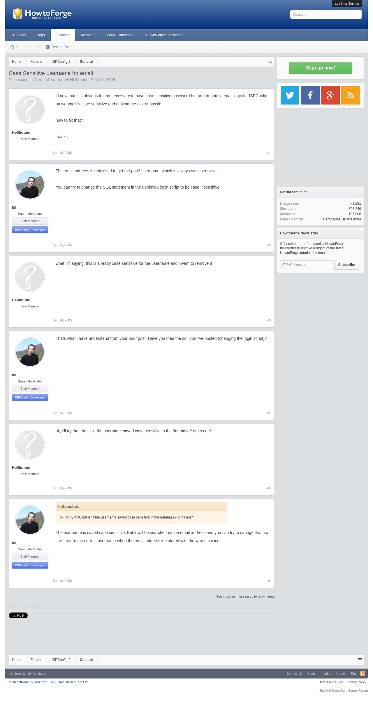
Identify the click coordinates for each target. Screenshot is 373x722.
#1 (269, 152)
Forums (63, 35)
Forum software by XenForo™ (48, 682)
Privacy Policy (356, 682)
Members (88, 35)
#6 (269, 580)
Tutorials (19, 35)
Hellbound (79, 79)
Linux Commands (120, 35)
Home (340, 673)
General (42, 79)
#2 (269, 245)
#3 (269, 320)
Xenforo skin (18, 673)
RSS (362, 673)
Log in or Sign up (347, 3)
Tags (41, 35)
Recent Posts (62, 47)
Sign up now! (320, 67)
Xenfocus (39, 673)
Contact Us (294, 673)
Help (311, 673)
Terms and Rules (331, 682)
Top (353, 673)
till (14, 207)
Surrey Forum (358, 690)
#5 (269, 488)
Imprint (325, 673)
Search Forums (28, 47)
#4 (269, 413)
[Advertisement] (320, 312)
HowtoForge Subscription (165, 35)
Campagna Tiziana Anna (342, 219)
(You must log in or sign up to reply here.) (244, 596)
